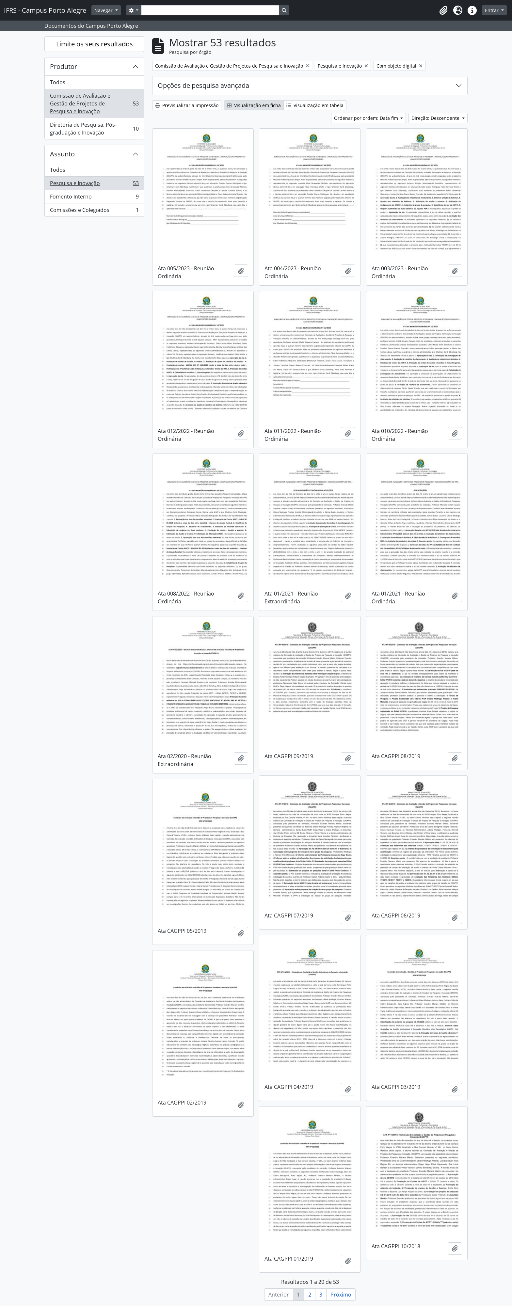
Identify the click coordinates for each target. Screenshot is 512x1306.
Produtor (63, 66)
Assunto (62, 154)
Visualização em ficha (254, 105)
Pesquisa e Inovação (94, 184)
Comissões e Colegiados (94, 211)
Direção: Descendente (436, 118)
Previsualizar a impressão (186, 105)
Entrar (492, 10)
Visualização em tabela (315, 105)
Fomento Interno (94, 198)
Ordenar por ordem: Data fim (366, 118)
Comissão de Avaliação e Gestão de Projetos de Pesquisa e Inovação (94, 103)
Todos (57, 82)
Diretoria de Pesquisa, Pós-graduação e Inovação (94, 128)
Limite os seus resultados (94, 44)
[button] (443, 10)
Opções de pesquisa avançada (203, 85)
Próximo (340, 1294)
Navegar (104, 10)
